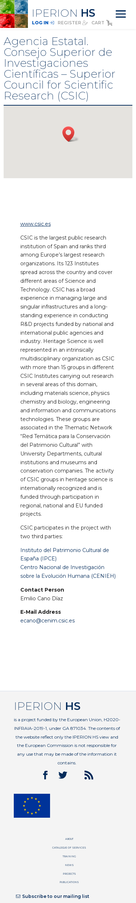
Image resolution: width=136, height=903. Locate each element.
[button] (70, 134)
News (69, 865)
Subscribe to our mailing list (52, 896)
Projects (69, 873)
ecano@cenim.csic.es (47, 620)
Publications (69, 882)
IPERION (63, 13)
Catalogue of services (69, 847)
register (73, 22)
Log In (43, 23)
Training (69, 856)
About (69, 839)
